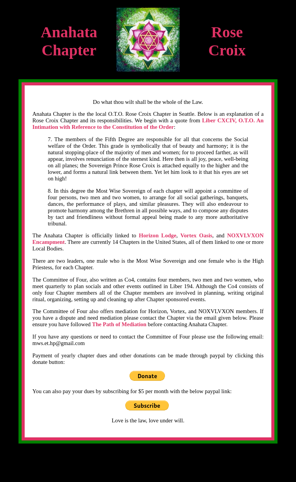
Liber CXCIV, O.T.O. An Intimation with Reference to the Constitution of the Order (148, 123)
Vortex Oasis (196, 235)
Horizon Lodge (157, 235)
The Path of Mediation (119, 324)
